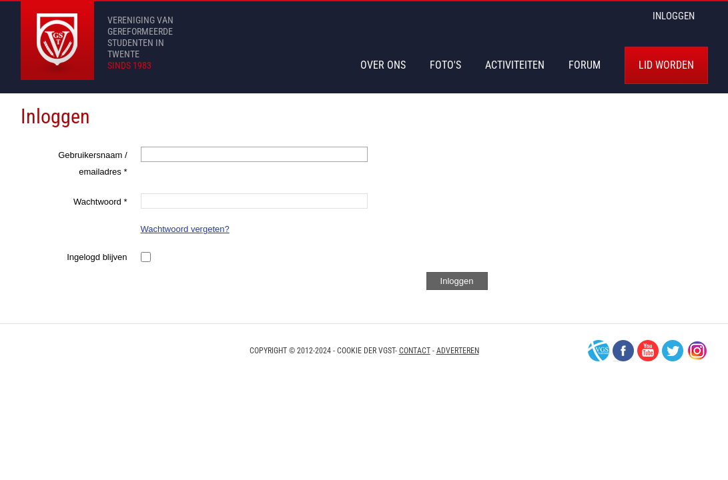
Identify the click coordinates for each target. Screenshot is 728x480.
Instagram (697, 350)
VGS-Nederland (598, 350)
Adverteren (457, 350)
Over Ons (383, 65)
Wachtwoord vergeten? (185, 229)
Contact (414, 350)
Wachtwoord (100, 202)
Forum (585, 65)
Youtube (648, 350)
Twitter (672, 350)
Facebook (623, 350)
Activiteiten (514, 65)
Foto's (445, 65)
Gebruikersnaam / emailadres (92, 163)
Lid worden (666, 65)
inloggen (674, 16)
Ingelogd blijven (97, 257)
